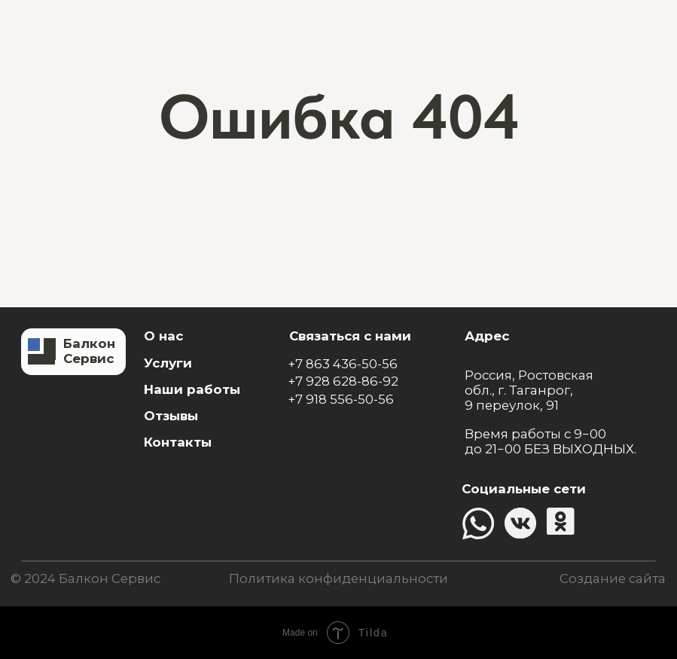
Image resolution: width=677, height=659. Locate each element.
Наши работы (192, 389)
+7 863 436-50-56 (343, 363)
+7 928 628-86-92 (343, 381)
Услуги (168, 363)
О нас (163, 335)
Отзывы (171, 415)
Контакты (178, 442)
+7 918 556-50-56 (341, 399)
